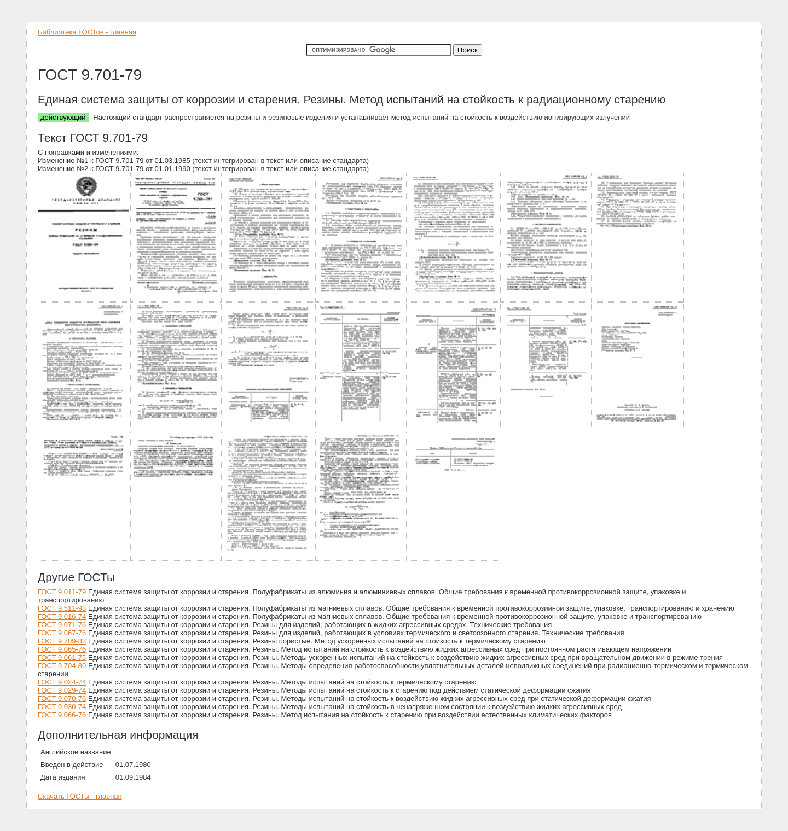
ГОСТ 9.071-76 (62, 625)
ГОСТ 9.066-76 (62, 715)
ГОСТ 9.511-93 (62, 608)
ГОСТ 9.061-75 (62, 657)
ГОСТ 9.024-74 (62, 682)
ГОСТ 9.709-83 (62, 641)
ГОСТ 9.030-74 (62, 707)
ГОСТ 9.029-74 (62, 690)
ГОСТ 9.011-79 (62, 592)
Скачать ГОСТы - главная (80, 796)
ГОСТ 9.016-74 (62, 616)
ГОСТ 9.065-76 (62, 649)
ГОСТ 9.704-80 (62, 666)
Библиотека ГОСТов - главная (87, 32)
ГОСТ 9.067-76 (62, 633)
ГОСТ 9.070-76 (62, 698)
